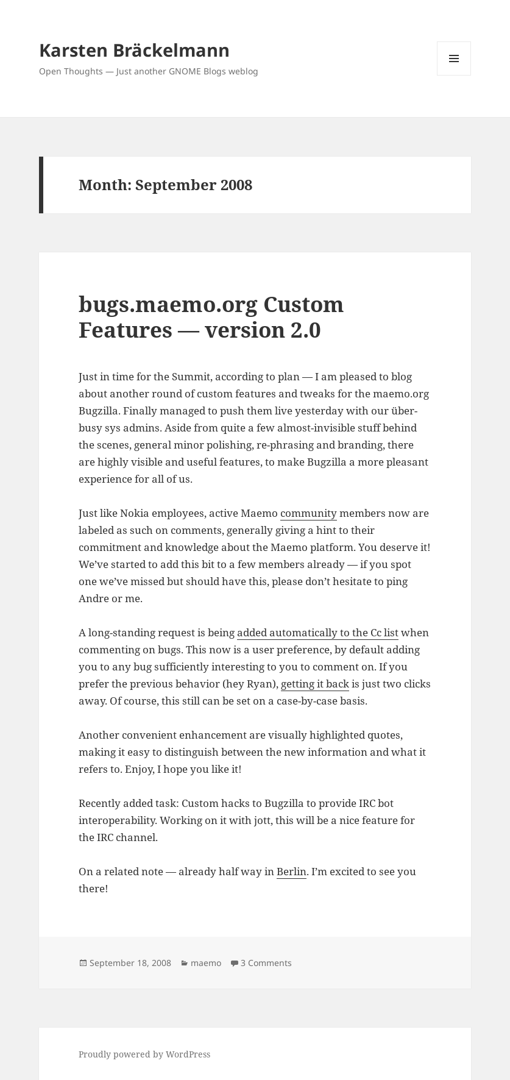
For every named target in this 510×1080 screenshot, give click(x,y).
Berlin (291, 871)
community (308, 513)
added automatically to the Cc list (317, 632)
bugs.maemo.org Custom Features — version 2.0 (211, 317)
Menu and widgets (454, 75)
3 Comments (266, 962)
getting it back (315, 684)
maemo (206, 962)
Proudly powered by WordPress (144, 1054)
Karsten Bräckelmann (134, 50)
